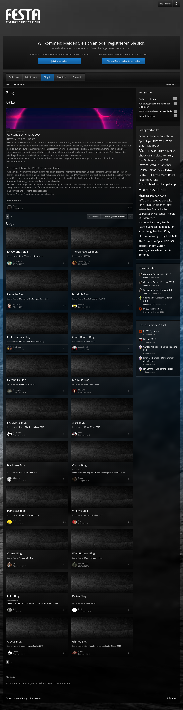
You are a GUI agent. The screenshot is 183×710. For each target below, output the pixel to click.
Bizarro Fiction (162, 141)
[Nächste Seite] (16, 216)
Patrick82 (17, 521)
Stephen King (161, 231)
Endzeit (163, 160)
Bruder (156, 145)
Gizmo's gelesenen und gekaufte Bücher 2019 (102, 646)
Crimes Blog (14, 553)
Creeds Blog (14, 641)
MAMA (87, 256)
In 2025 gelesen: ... (152, 308)
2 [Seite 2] (11, 216)
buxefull (81, 304)
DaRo (80, 609)
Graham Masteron (150, 184)
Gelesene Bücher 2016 (28, 472)
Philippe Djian (166, 226)
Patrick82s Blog (16, 510)
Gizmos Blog (79, 641)
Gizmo (80, 651)
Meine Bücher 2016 (92, 427)
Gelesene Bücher (26, 558)
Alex (80, 432)
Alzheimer (153, 136)
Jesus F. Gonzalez (162, 200)
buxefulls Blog (80, 294)
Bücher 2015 (89, 341)
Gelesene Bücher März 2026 (24, 134)
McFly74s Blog (80, 380)
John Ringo (145, 204)
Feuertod (144, 179)
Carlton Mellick (166, 151)
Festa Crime (148, 170)
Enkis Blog (13, 596)
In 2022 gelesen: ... (152, 331)
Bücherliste (147, 150)
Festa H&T (145, 175)
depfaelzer (147, 304)
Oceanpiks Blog (16, 380)
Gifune (154, 179)
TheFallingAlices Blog (85, 251)
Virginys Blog (80, 510)
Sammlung (145, 231)
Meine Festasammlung (93, 558)
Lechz (163, 209)
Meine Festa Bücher (27, 384)
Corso (80, 478)
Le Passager (146, 213)
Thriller (168, 241)
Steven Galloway (148, 236)
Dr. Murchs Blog (17, 422)
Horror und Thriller (91, 384)
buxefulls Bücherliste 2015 (94, 299)
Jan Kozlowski (158, 196)
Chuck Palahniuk (149, 155)
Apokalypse (145, 141)
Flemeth (16, 304)
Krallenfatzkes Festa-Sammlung (31, 341)
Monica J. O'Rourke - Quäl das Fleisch (33, 299)
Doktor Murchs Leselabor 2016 (31, 427)
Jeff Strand (145, 200)
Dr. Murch (17, 432)
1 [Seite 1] (7, 216)
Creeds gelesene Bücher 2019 (31, 646)
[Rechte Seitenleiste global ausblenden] (171, 84)
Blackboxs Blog (16, 465)
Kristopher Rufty (162, 204)
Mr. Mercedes (147, 218)
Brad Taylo (145, 145)
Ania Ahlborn (167, 136)
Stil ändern (172, 698)
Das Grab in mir (148, 160)
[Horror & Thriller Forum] (23, 16)
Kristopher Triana (149, 209)
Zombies (144, 254)
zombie (166, 250)
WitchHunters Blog (83, 553)
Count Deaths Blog (83, 337)
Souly (145, 277)
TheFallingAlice (84, 262)
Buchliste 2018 (90, 603)
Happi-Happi (168, 184)
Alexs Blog (78, 422)
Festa (152, 165)
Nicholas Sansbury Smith (154, 222)
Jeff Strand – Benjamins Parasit (158, 368)
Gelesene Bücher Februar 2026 (158, 282)
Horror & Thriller (154, 189)
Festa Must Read (164, 175)
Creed (15, 651)
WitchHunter (83, 563)
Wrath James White (150, 250)
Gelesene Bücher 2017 (93, 515)
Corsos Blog (79, 465)
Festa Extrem (166, 170)
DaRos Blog (79, 596)
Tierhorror (145, 245)
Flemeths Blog (15, 294)
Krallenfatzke (18, 347)
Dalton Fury (166, 155)
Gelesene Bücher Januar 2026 (157, 289)
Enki (14, 609)
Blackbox (16, 478)
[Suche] (176, 3)
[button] (93, 216)
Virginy (81, 521)
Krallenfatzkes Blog (18, 337)
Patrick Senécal (148, 226)
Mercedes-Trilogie (164, 213)
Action (142, 136)
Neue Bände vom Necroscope (31, 256)
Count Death (83, 347)
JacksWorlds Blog (17, 251)
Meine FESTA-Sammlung (29, 515)
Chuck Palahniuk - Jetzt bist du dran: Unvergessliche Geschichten (32, 603)
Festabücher (164, 165)
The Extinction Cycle (151, 241)
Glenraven (147, 312)
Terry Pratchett (168, 236)
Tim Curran (158, 245)
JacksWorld (17, 262)
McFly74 (81, 390)
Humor (144, 195)
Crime (15, 563)
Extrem (143, 165)
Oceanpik (17, 390)
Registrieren (165, 3)
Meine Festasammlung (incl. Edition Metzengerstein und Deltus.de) (98, 472)
